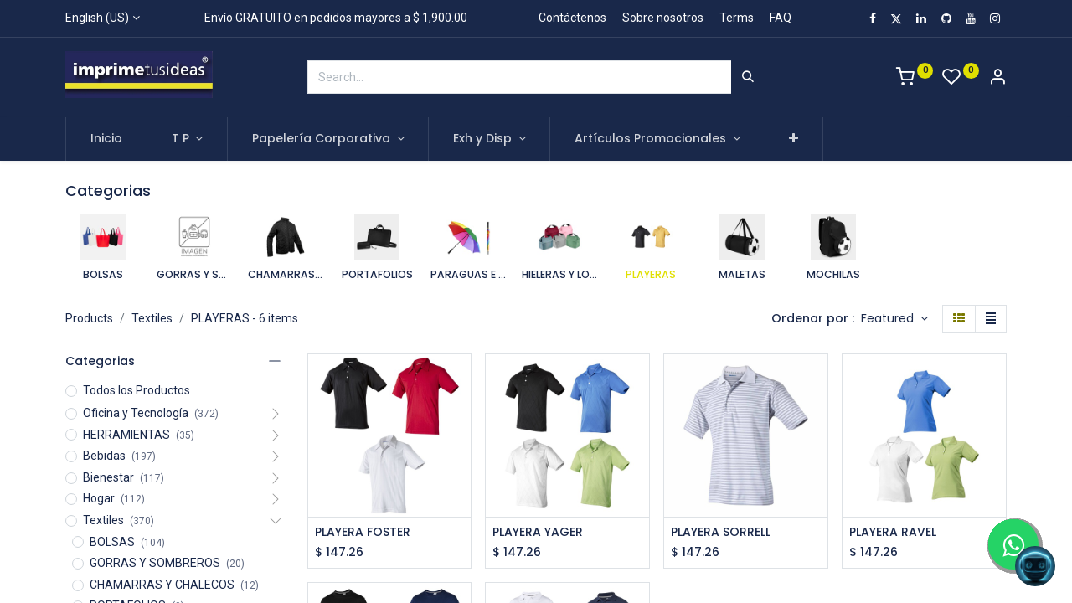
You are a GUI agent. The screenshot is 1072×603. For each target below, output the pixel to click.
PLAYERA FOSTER (362, 532)
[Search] (748, 77)
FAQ (780, 17)
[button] (794, 139)
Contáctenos (572, 17)
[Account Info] (997, 78)
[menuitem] (106, 139)
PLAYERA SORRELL (720, 532)
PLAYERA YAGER (537, 532)
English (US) (97, 17)
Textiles (152, 318)
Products (89, 318)
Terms (736, 17)
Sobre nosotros (663, 17)
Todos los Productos (136, 390)
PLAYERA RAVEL (892, 532)
